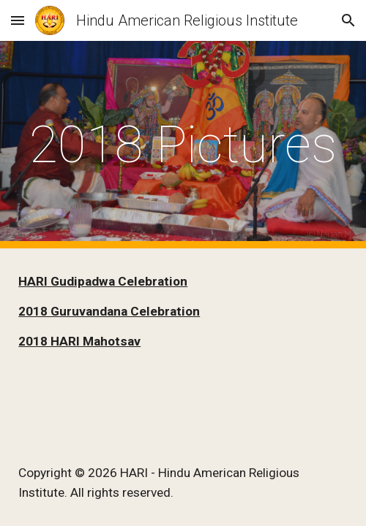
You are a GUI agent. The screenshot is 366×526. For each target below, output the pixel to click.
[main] (183, 145)
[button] (17, 20)
